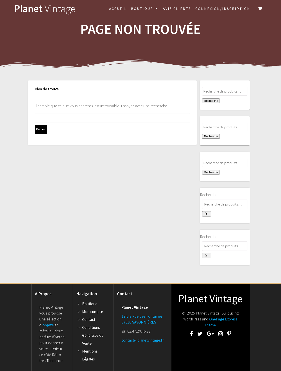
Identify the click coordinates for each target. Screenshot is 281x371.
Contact (88, 319)
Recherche (211, 100)
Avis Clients (177, 8)
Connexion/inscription (222, 8)
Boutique (145, 8)
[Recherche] (206, 213)
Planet (45, 9)
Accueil (118, 8)
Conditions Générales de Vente (92, 335)
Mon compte (92, 311)
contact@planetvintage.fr (142, 340)
